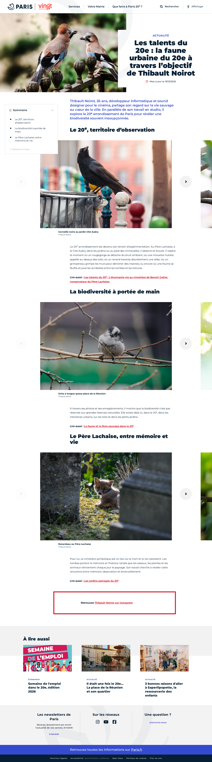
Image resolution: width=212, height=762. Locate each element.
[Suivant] (186, 182)
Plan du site (156, 758)
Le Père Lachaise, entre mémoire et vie (28, 139)
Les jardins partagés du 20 (101, 580)
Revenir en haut (20, 149)
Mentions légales (58, 758)
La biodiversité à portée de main (30, 130)
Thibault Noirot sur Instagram (114, 602)
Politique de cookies (136, 758)
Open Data (117, 758)
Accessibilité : (90, 758)
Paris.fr (136, 750)
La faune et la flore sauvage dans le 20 (109, 426)
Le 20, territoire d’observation (24, 121)
